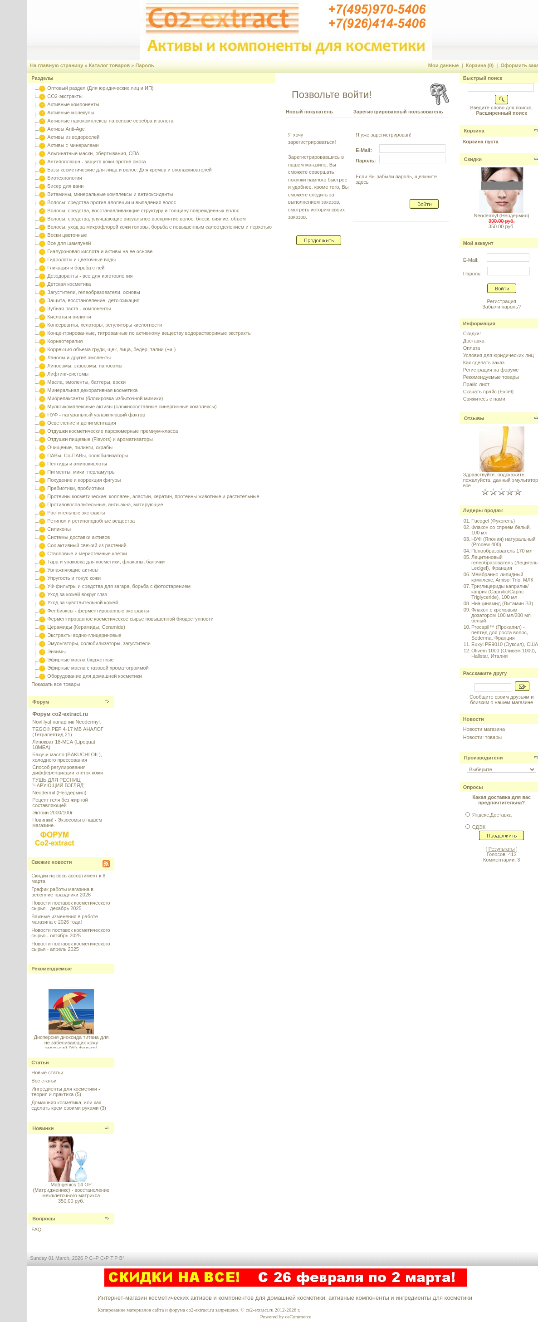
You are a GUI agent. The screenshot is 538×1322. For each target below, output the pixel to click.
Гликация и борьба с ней (75, 267)
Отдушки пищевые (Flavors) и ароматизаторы (100, 439)
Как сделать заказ (483, 362)
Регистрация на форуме (491, 369)
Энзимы (56, 651)
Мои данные (443, 65)
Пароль (144, 65)
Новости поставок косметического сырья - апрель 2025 (70, 946)
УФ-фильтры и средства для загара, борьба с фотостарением (119, 586)
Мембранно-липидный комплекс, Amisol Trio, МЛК (502, 577)
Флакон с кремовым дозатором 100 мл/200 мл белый (501, 615)
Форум (40, 702)
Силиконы (59, 529)
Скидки (473, 159)
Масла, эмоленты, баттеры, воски (86, 382)
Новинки (43, 1128)
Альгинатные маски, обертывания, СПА (93, 153)
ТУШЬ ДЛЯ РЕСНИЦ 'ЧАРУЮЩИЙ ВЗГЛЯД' (58, 782)
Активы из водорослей (73, 137)
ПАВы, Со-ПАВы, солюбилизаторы (87, 455)
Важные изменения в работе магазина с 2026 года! (64, 919)
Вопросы (43, 1218)
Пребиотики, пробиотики (75, 488)
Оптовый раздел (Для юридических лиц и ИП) (100, 88)
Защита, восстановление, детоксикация (93, 300)
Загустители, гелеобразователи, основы (93, 292)
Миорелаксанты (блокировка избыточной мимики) (105, 398)
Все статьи (43, 1080)
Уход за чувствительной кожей (82, 602)
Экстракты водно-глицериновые (84, 635)
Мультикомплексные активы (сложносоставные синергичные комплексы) (131, 406)
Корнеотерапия (65, 341)
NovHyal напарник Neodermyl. (66, 722)
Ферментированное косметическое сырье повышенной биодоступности (130, 619)
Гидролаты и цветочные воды (81, 259)
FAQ (36, 1229)
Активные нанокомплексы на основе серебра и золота (110, 120)
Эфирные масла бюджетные (80, 659)
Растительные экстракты (76, 512)
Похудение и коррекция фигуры (84, 480)
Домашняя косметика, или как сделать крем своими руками (66, 1105)
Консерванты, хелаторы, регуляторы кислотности (104, 325)
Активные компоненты (73, 104)
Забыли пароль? (501, 306)
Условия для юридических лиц (498, 355)
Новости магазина (484, 729)
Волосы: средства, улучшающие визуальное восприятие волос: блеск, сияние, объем (146, 218)
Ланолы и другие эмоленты (79, 357)
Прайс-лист (476, 384)
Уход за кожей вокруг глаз (77, 594)
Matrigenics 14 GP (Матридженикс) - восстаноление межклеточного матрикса (71, 1190)
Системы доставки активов (78, 537)
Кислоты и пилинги (69, 316)
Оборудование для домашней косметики (94, 676)
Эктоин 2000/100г (52, 812)
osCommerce (298, 1316)
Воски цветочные (67, 235)
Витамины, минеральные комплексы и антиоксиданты (110, 194)
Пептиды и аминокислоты (77, 463)
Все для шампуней (69, 243)
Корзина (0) (480, 65)
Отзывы (474, 418)
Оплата (471, 348)
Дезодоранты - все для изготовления (89, 276)
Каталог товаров (109, 65)
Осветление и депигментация (81, 423)
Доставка (473, 340)
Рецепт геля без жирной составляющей (60, 802)
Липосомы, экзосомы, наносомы (84, 365)
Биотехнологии (64, 178)
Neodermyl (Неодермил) (501, 215)
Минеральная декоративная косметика (92, 390)
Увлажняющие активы (72, 570)
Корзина (474, 130)
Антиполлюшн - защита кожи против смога (96, 161)
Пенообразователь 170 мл (502, 550)
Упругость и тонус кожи (74, 578)
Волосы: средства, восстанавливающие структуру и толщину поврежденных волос (143, 210)
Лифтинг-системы (67, 374)
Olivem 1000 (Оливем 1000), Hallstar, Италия (503, 653)
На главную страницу (56, 65)
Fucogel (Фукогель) (493, 521)
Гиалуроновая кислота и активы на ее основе (99, 251)
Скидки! (472, 333)
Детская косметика (69, 284)
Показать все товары (55, 684)
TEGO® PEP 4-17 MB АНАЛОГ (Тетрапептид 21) (67, 731)
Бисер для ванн (65, 186)
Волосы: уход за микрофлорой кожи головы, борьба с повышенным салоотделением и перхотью (159, 227)
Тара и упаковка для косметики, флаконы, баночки (106, 561)
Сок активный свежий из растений (87, 545)
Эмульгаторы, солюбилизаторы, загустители (98, 643)
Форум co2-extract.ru (60, 714)
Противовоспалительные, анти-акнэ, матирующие (105, 504)
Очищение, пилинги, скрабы (79, 447)
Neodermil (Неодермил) (59, 792)
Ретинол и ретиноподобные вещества (91, 521)
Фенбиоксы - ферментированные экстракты (98, 610)
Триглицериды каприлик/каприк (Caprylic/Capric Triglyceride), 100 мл (499, 591)
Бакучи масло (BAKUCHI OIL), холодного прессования (67, 757)
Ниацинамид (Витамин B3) (502, 603)
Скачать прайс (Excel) (488, 391)
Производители (483, 757)
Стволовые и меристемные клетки (87, 553)
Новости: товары (482, 737)
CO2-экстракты (64, 96)
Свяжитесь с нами (484, 398)
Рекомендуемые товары (491, 377)
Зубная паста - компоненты (79, 308)
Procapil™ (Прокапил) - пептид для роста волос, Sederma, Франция (499, 632)
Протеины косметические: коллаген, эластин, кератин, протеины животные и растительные (153, 496)
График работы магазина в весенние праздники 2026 (62, 891)
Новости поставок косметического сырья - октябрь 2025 (70, 932)
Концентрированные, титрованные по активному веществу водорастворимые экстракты (149, 333)
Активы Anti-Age (65, 129)
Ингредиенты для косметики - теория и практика (65, 1091)
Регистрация (501, 301)
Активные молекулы (70, 112)
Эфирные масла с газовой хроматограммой (97, 668)
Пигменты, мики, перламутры (81, 472)
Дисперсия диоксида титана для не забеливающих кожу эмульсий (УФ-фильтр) (71, 1044)
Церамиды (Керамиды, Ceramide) (86, 627)
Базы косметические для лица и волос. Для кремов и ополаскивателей (129, 169)
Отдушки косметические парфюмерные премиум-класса (112, 431)
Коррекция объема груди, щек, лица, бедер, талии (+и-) (111, 349)
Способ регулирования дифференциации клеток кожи (67, 769)
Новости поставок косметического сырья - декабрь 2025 (70, 905)
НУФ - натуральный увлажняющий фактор (96, 414)
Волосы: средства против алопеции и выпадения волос (111, 202)
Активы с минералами (72, 145)
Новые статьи (47, 1072)
